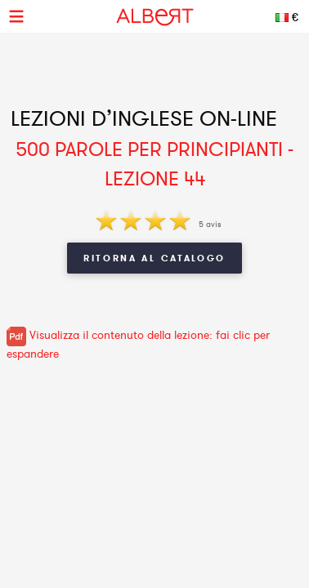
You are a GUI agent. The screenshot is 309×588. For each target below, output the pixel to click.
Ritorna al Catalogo (154, 258)
